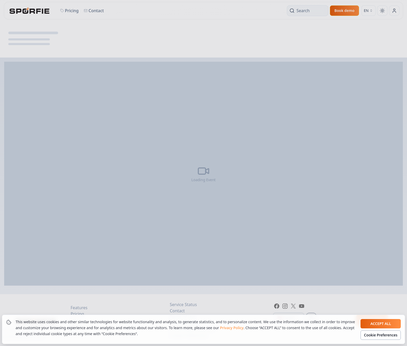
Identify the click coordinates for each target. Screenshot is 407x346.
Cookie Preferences (380, 335)
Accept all (380, 323)
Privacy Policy (231, 327)
